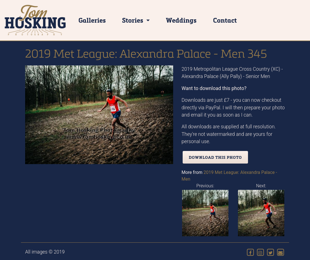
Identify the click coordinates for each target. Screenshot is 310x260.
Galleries (92, 20)
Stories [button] (133, 20)
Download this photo (215, 157)
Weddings (181, 20)
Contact (225, 20)
